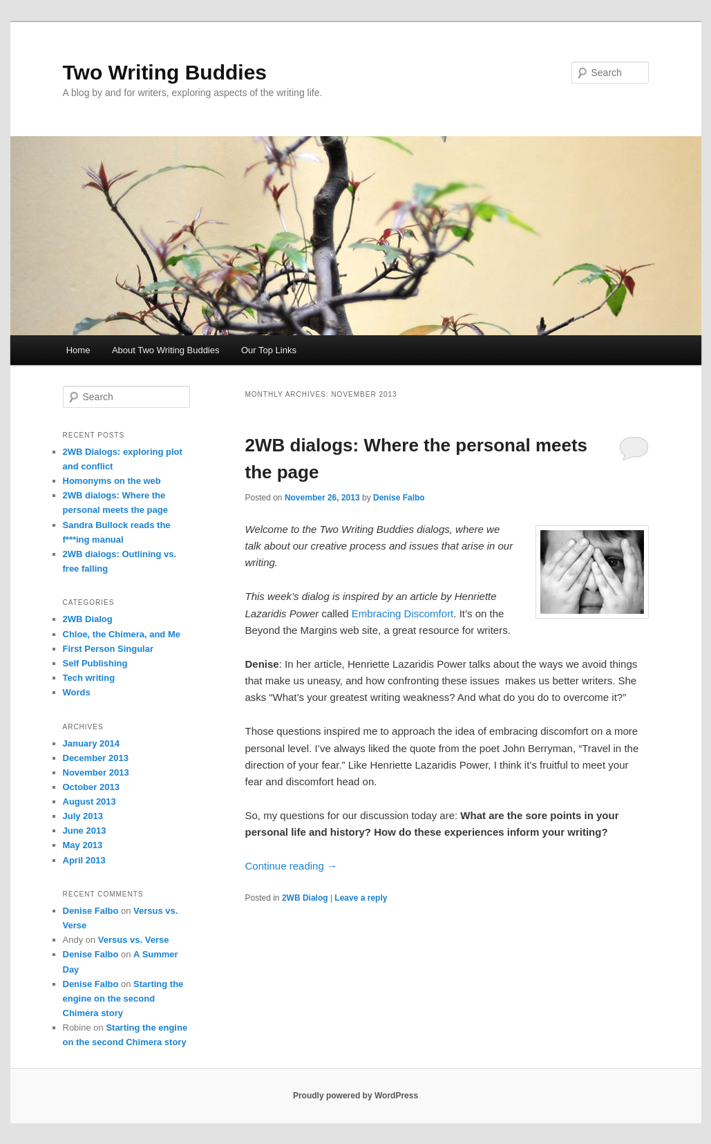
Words (77, 692)
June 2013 (84, 830)
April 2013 (84, 860)
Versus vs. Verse (133, 940)
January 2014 (91, 743)
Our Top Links (268, 350)
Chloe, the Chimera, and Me (121, 634)
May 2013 (83, 845)
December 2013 (96, 758)
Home (78, 350)
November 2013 (96, 772)
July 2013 (83, 816)
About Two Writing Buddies (166, 350)
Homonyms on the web (112, 481)
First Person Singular (108, 649)
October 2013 (91, 787)
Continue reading (291, 866)
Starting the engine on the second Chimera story (123, 998)
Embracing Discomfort (403, 613)
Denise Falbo (399, 498)
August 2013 (89, 801)
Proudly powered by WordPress (355, 1095)
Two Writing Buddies (165, 72)
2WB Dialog (305, 898)
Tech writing (89, 678)
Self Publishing (95, 663)
